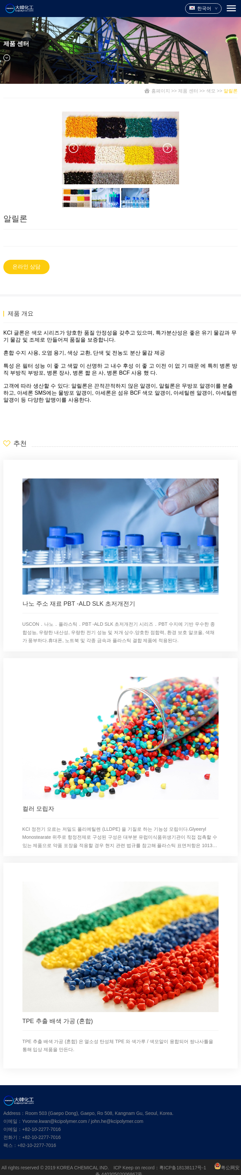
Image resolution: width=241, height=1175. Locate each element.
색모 (211, 90)
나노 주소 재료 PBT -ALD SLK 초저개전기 (79, 603)
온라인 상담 (26, 266)
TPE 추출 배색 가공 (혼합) (57, 1021)
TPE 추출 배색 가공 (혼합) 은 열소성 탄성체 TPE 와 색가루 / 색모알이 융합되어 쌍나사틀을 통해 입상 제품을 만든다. (117, 1045)
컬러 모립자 (38, 808)
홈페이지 (160, 90)
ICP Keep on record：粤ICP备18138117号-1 (159, 1167)
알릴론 (231, 90)
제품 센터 (188, 90)
